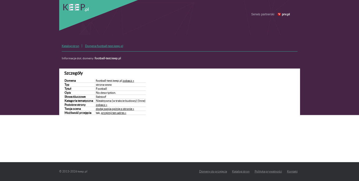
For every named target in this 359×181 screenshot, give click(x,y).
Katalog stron (70, 46)
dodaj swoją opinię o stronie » (115, 108)
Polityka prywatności (268, 171)
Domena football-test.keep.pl (104, 46)
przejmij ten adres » (113, 112)
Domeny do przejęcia (213, 171)
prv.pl (286, 14)
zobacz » (128, 80)
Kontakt (292, 171)
